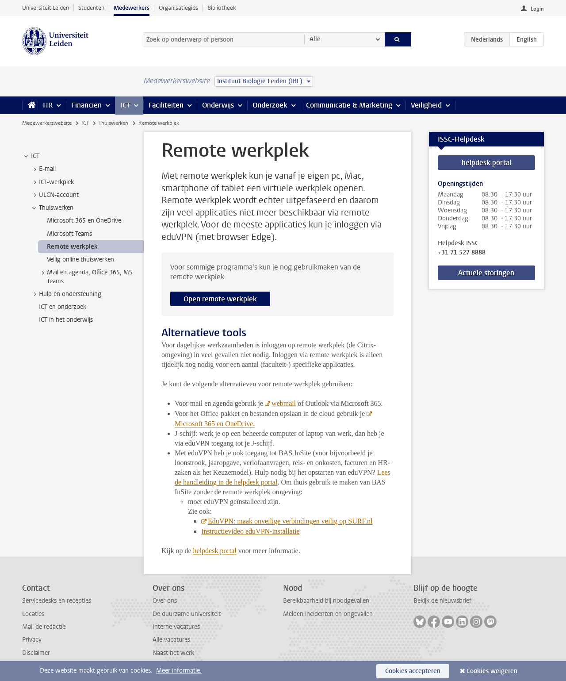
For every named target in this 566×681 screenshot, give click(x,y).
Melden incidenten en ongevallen (328, 614)
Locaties (33, 614)
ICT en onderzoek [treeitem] (62, 307)
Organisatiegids (178, 8)
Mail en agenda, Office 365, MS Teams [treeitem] (85, 276)
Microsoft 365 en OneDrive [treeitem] (84, 220)
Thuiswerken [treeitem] (52, 208)
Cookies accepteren (412, 671)
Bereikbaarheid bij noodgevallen (326, 600)
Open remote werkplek (220, 299)
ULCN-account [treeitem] (55, 195)
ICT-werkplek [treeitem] (52, 182)
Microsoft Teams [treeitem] (69, 234)
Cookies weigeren (492, 671)
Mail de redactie (43, 627)
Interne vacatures (176, 627)
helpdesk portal (486, 162)
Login (537, 8)
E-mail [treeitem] (43, 169)
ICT (125, 105)
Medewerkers (131, 8)
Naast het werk (173, 653)
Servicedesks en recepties (56, 600)
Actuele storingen (486, 272)
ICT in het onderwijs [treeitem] (66, 319)
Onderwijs (218, 105)
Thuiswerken (113, 123)
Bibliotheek (221, 8)
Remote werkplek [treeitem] (72, 246)
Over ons (165, 600)
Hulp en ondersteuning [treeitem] (66, 294)
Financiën (86, 105)
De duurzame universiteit (187, 614)
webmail (284, 403)
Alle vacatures (171, 639)
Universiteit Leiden (45, 8)
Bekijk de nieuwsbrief (442, 600)
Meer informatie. (179, 670)
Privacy (32, 639)
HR (48, 105)
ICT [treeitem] (31, 156)
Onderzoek (269, 105)
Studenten (91, 8)
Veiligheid (426, 105)
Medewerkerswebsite (47, 123)
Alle (315, 39)
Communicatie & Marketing (349, 105)
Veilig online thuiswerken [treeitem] (80, 259)
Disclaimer (36, 653)
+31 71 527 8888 (462, 253)
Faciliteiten (166, 105)
